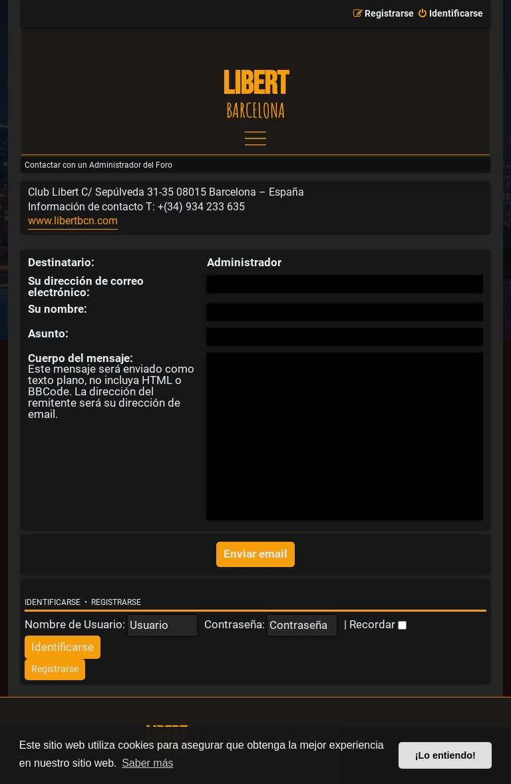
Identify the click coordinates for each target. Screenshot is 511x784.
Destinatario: (61, 262)
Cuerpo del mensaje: (80, 358)
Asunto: (48, 333)
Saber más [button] (147, 763)
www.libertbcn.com (73, 221)
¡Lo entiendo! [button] (445, 755)
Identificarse (53, 602)
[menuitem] (450, 14)
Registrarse (116, 602)
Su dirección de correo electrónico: (86, 286)
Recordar (378, 624)
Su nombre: (57, 308)
